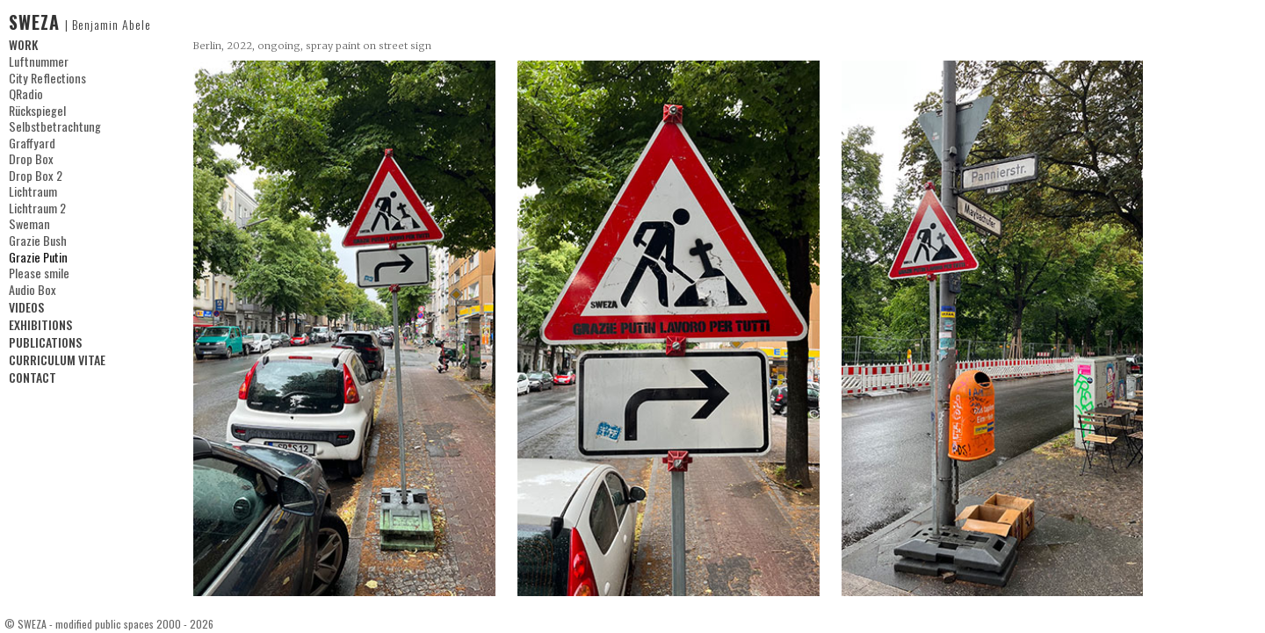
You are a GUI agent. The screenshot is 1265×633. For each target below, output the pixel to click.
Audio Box (31, 285)
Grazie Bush (36, 237)
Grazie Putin (37, 253)
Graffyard (31, 141)
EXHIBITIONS (40, 320)
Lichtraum (32, 190)
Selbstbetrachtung (52, 125)
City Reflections (45, 77)
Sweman (28, 221)
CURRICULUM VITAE (57, 355)
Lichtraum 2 (36, 205)
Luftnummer (38, 61)
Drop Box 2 (34, 173)
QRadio (25, 93)
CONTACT (32, 373)
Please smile (37, 269)
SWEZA (80, 22)
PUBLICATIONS (45, 338)
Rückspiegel (36, 110)
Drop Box (30, 157)
